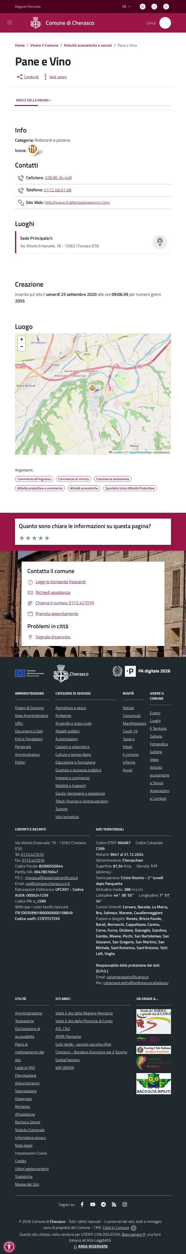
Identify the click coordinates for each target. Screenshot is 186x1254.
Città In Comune (116, 1227)
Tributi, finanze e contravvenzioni (81, 801)
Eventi (155, 713)
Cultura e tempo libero (73, 754)
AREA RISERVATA (90, 1246)
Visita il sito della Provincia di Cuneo (84, 1021)
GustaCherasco (67, 1060)
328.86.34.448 (58, 177)
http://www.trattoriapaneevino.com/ (77, 202)
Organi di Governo (29, 708)
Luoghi (155, 721)
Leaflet (116, 452)
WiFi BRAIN (64, 1067)
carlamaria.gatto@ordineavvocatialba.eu (135, 983)
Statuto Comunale (30, 1130)
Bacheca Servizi (27, 1122)
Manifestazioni (134, 723)
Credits (20, 1161)
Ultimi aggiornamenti (32, 1169)
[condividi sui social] (27, 77)
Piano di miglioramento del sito (29, 1052)
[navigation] (10, 22)
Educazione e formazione (75, 762)
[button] (95, 389)
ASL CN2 (62, 1029)
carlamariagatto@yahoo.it (128, 977)
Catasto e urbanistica (72, 747)
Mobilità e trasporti (70, 785)
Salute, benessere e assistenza (80, 793)
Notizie (128, 708)
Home (20, 45)
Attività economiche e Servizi (159, 775)
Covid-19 (130, 731)
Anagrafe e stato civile (73, 723)
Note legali (23, 1145)
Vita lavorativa (67, 817)
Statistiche (23, 1176)
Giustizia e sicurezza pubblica (78, 770)
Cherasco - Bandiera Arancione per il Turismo (91, 1052)
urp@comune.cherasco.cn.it (48, 883)
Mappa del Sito (27, 1184)
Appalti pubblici (67, 731)
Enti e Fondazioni (29, 739)
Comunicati (132, 715)
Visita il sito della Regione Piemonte (84, 1013)
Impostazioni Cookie (31, 1153)
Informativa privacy (30, 1137)
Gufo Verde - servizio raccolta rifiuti (83, 1044)
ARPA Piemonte (68, 1036)
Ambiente (63, 715)
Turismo (61, 809)
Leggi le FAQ (25, 1067)
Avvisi (127, 770)
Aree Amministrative (31, 715)
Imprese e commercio (72, 778)
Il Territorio (158, 728)
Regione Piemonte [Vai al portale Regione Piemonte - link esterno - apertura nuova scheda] (28, 6)
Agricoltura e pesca (70, 708)
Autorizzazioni (66, 739)
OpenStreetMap (140, 452)
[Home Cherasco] (60, 23)
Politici (20, 762)
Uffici (19, 723)
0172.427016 (33, 860)
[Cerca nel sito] (165, 23)
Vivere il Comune (44, 45)
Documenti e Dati (29, 731)
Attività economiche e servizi (88, 45)
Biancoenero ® (133, 1234)
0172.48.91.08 (57, 189)
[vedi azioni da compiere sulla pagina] (54, 77)
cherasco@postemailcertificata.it (51, 878)
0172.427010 (32, 854)
